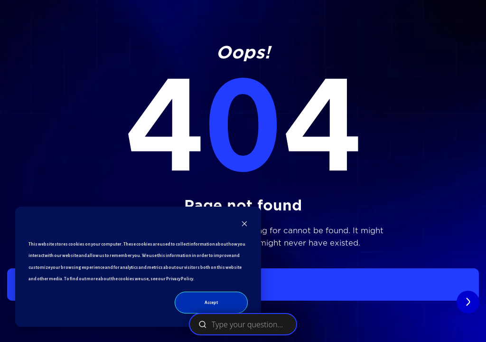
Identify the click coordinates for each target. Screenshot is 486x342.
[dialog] (138, 267)
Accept (211, 302)
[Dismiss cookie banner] (244, 226)
